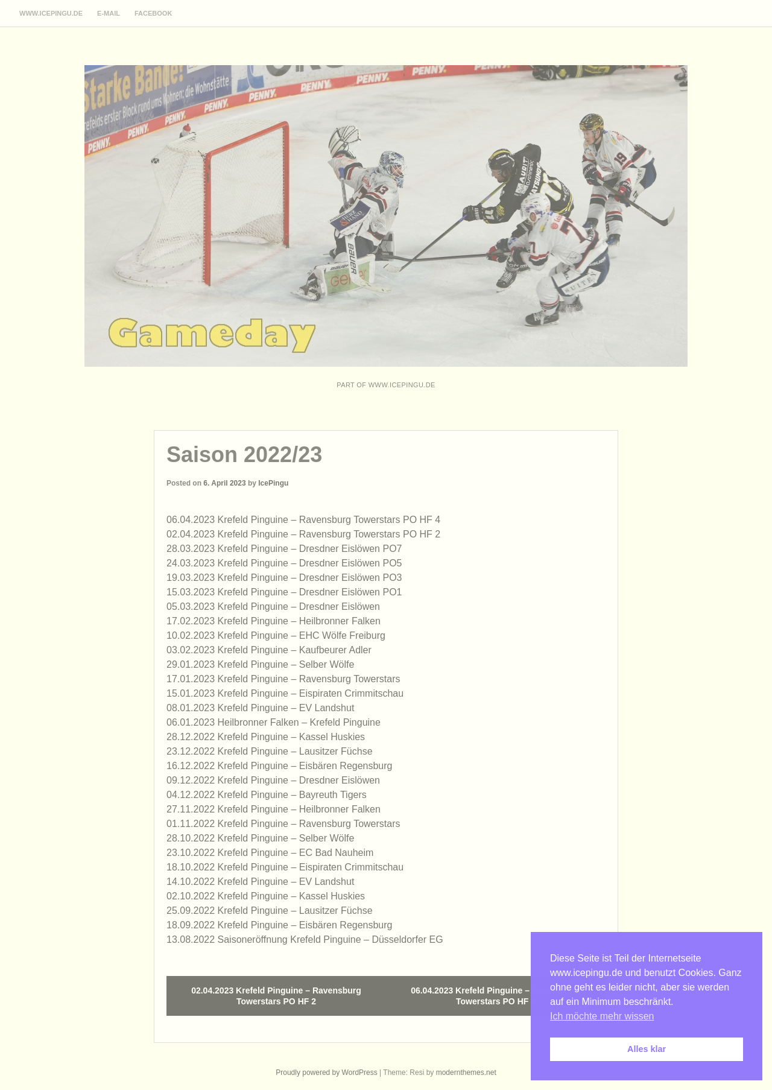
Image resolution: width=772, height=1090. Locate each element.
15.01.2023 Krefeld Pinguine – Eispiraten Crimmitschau (284, 693)
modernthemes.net (466, 1072)
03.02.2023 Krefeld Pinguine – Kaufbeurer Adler (269, 650)
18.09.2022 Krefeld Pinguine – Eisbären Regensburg (279, 925)
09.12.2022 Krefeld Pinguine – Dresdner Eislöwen (273, 780)
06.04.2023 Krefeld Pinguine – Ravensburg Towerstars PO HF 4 (303, 520)
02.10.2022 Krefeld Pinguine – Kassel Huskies (265, 896)
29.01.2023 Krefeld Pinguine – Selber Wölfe (260, 664)
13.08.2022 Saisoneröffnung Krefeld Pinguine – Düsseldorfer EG (304, 939)
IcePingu (273, 483)
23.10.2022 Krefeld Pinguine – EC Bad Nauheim (269, 853)
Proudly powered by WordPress (327, 1072)
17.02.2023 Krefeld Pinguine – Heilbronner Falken (273, 621)
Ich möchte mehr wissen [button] (602, 1016)
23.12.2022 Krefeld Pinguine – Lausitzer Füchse (269, 751)
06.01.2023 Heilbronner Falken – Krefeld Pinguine (273, 722)
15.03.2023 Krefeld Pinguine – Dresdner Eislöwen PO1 (284, 592)
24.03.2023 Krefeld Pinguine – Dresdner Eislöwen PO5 (284, 563)
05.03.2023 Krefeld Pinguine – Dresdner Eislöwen (273, 606)
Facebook (153, 13)
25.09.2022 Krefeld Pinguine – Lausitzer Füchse (269, 910)
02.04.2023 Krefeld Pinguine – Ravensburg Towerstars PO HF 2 (303, 534)
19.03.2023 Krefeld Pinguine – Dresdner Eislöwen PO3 (284, 577)
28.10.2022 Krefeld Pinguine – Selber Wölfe (260, 838)
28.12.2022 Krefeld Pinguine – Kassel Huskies (265, 737)
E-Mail (108, 13)
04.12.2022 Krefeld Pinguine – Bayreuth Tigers (266, 795)
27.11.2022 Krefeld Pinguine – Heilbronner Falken (273, 809)
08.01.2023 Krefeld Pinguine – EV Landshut (260, 708)
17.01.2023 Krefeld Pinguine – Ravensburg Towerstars (283, 679)
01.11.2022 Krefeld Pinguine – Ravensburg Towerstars (283, 824)
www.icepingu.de (51, 13)
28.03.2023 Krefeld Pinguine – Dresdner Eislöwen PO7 (284, 548)
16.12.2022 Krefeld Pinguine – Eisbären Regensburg (279, 766)
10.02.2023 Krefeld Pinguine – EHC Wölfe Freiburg (275, 635)
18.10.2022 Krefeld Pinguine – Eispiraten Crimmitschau (284, 867)
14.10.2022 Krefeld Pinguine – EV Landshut (260, 881)
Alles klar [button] (646, 1049)
